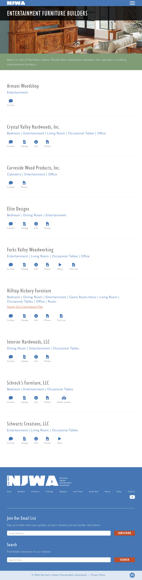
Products (35, 491)
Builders (21, 491)
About (107, 491)
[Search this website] (59, 559)
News (119, 491)
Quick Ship (93, 491)
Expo (9, 491)
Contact (131, 491)
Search (124, 560)
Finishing (49, 491)
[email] (59, 533)
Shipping (63, 491)
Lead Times (78, 491)
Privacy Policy (98, 574)
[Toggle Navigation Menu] (132, 3)
